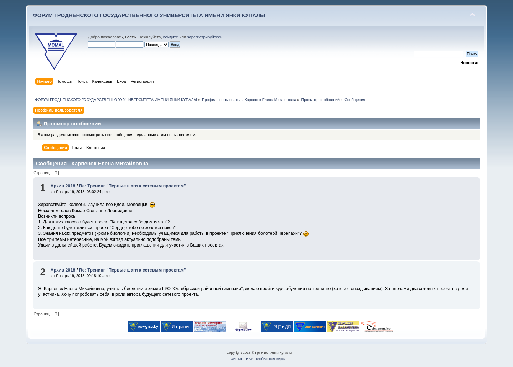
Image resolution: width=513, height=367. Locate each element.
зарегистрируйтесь (204, 37)
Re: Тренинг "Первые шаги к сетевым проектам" (132, 186)
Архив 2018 (62, 186)
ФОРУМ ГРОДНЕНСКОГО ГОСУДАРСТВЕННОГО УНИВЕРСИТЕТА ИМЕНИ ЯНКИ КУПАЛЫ (149, 15)
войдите (170, 37)
